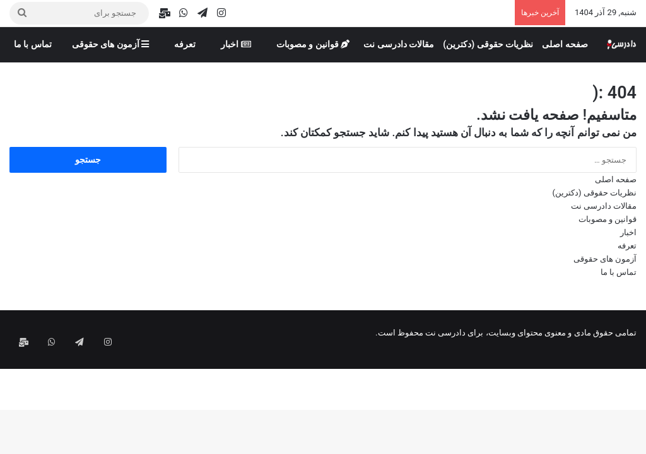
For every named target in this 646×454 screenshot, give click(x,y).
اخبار (235, 44)
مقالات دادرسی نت (398, 44)
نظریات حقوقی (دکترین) (488, 44)
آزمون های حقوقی (110, 44)
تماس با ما (33, 44)
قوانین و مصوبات (312, 44)
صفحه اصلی (564, 44)
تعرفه (185, 44)
